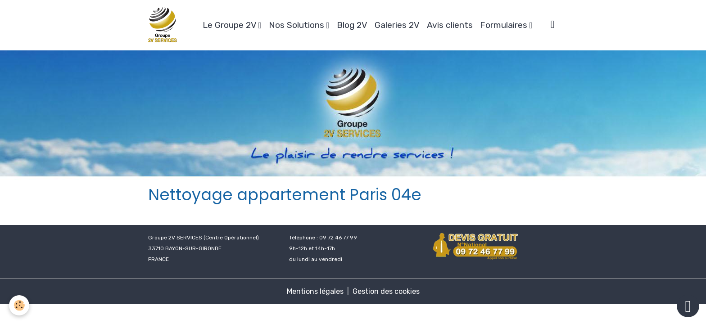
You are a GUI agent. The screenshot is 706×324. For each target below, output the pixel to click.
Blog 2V (352, 25)
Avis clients (450, 25)
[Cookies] (19, 305)
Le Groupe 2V (230, 25)
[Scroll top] (688, 306)
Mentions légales (315, 291)
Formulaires (505, 25)
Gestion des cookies (386, 291)
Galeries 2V (397, 25)
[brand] (164, 25)
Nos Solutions (297, 25)
